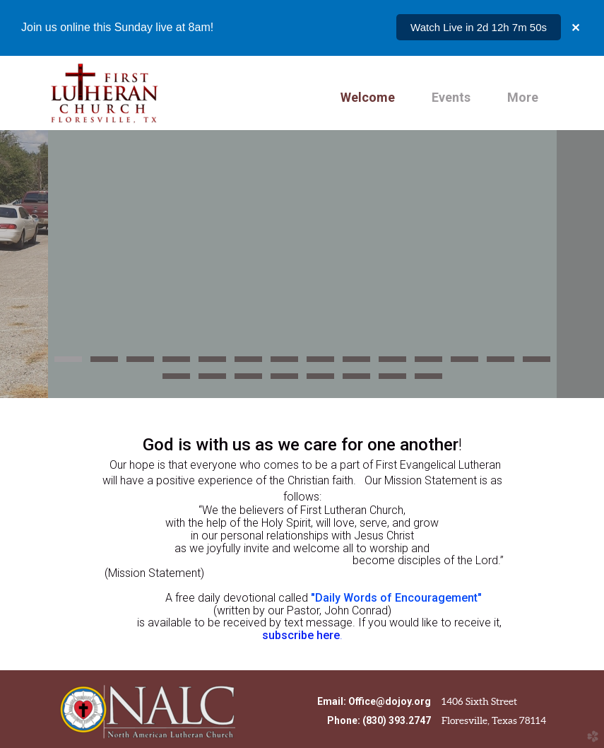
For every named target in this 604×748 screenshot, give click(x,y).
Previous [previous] (24, 264)
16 (212, 380)
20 (356, 380)
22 (428, 380)
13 (500, 363)
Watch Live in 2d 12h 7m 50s (478, 27)
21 (392, 380)
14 (536, 363)
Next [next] (581, 264)
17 (248, 380)
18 (284, 380)
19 (320, 380)
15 (176, 380)
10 (392, 363)
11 (428, 363)
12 (464, 363)
